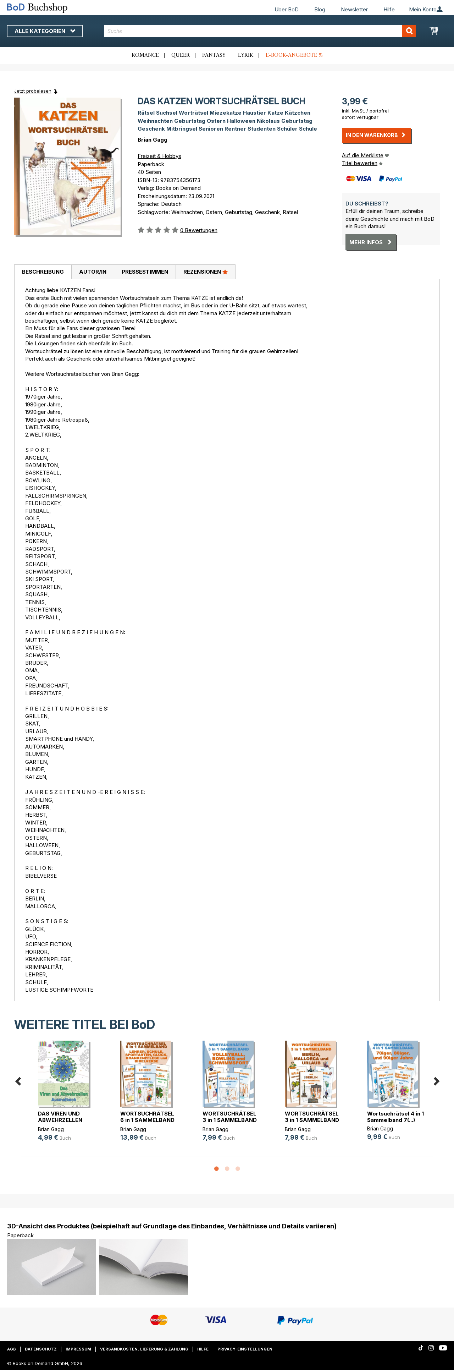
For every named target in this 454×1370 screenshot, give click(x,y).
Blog (319, 9)
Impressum (78, 1349)
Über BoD (287, 9)
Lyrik (245, 55)
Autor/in (92, 271)
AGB (11, 1349)
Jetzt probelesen (32, 91)
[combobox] (260, 31)
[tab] (42, 272)
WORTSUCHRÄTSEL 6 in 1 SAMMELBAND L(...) (147, 1120)
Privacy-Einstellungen (244, 1349)
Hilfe (389, 9)
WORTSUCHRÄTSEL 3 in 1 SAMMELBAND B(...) (312, 1120)
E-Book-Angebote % (294, 55)
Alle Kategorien (45, 31)
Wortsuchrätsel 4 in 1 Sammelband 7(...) (395, 1116)
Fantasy (214, 55)
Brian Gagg (152, 139)
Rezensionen (205, 271)
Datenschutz (41, 1349)
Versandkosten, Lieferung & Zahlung (144, 1349)
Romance (145, 55)
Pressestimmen (145, 271)
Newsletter (354, 9)
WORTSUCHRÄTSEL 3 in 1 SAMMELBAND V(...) (230, 1120)
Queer (180, 55)
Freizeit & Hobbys (159, 156)
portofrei (379, 111)
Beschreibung (43, 271)
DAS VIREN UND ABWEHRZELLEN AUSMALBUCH (60, 1120)
